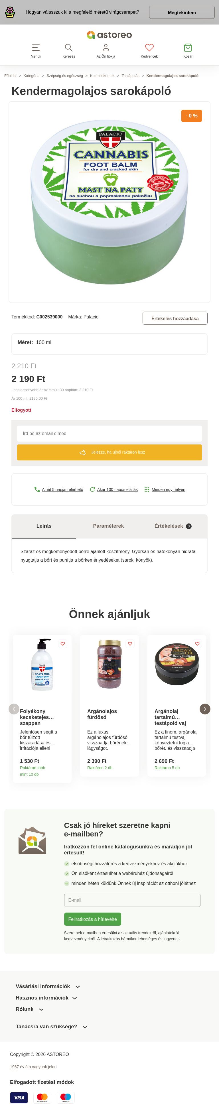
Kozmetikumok (102, 76)
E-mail (74, 900)
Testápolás (130, 76)
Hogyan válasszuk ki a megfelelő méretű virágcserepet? (82, 12)
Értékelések (173, 526)
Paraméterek (108, 526)
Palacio (91, 316)
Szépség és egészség (64, 76)
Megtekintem (182, 12)
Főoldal (10, 76)
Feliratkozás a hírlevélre (92, 919)
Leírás (44, 526)
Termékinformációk (65, 772)
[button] (14, 709)
